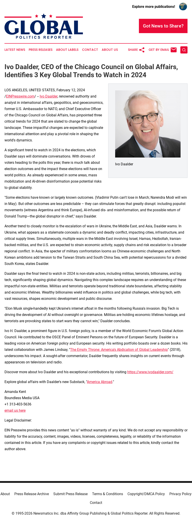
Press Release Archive (31, 494)
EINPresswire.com (20, 96)
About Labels (67, 50)
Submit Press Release (70, 494)
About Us (110, 50)
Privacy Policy (180, 494)
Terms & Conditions (107, 494)
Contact (90, 50)
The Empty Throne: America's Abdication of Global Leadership (119, 349)
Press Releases (40, 50)
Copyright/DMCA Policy (146, 494)
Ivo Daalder (48, 96)
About (5, 494)
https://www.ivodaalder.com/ (150, 372)
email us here (15, 410)
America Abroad (99, 382)
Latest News (14, 50)
